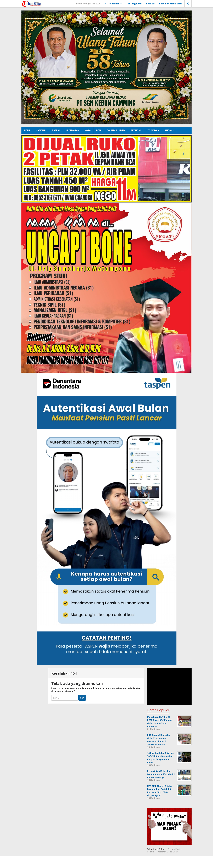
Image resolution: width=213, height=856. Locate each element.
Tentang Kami (174, 849)
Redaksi (150, 851)
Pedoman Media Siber (168, 851)
